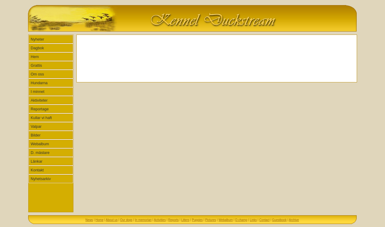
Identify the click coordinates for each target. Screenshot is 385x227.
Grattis (36, 65)
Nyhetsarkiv (41, 178)
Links (253, 220)
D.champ (241, 220)
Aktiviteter (39, 100)
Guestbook (279, 220)
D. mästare (40, 152)
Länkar (36, 161)
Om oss (37, 74)
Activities (160, 220)
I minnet (38, 91)
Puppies (197, 220)
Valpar (36, 126)
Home (99, 220)
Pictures (210, 220)
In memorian (143, 220)
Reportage (40, 109)
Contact (264, 220)
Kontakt (37, 170)
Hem (35, 56)
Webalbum (40, 144)
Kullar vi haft (41, 117)
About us (112, 220)
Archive (294, 220)
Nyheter (37, 39)
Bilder (36, 135)
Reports (173, 220)
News (89, 220)
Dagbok (37, 48)
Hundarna (39, 83)
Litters (185, 220)
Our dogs (126, 220)
